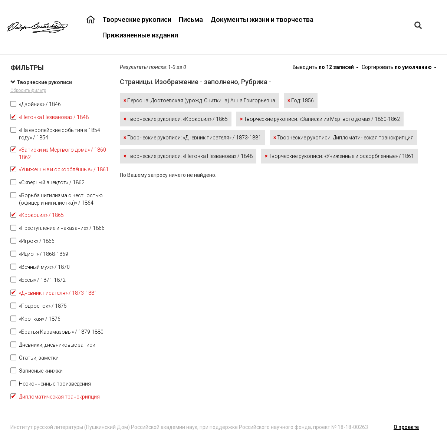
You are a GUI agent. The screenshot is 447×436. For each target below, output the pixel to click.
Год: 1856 (300, 100)
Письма (191, 19)
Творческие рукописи (136, 19)
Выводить (326, 67)
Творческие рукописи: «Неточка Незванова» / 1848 (188, 156)
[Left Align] (418, 26)
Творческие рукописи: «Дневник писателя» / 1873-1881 (192, 138)
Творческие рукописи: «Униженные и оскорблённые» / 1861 (339, 156)
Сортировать (399, 67)
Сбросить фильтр (28, 90)
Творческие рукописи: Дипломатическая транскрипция (343, 138)
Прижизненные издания (140, 35)
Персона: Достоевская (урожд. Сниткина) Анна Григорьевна (199, 100)
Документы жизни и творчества (261, 19)
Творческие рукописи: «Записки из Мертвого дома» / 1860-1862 (320, 119)
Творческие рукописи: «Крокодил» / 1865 (176, 119)
